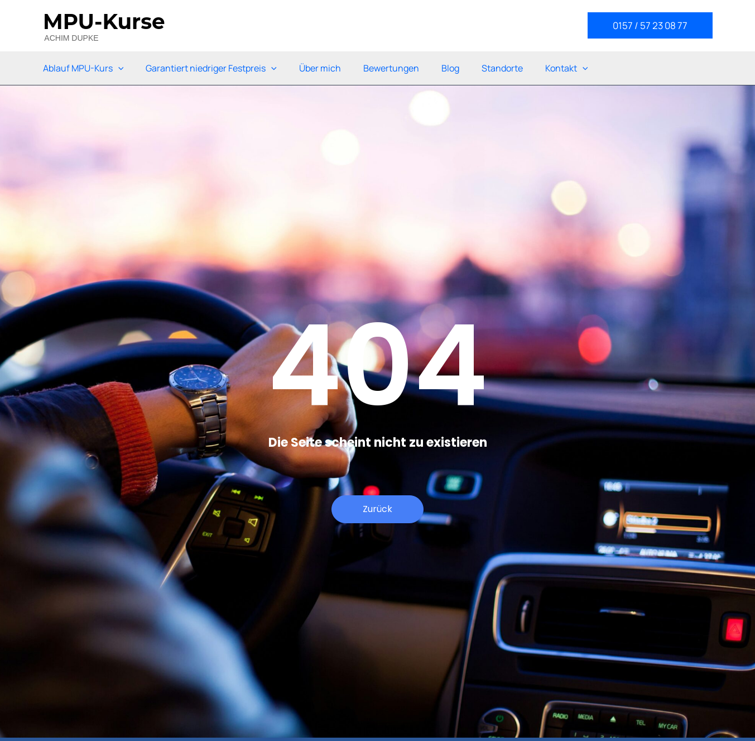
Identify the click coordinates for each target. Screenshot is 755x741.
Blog (450, 68)
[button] (650, 25)
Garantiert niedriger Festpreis (211, 68)
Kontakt (566, 68)
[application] (118, 68)
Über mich (320, 68)
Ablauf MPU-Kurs (83, 68)
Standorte (502, 68)
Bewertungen (391, 68)
